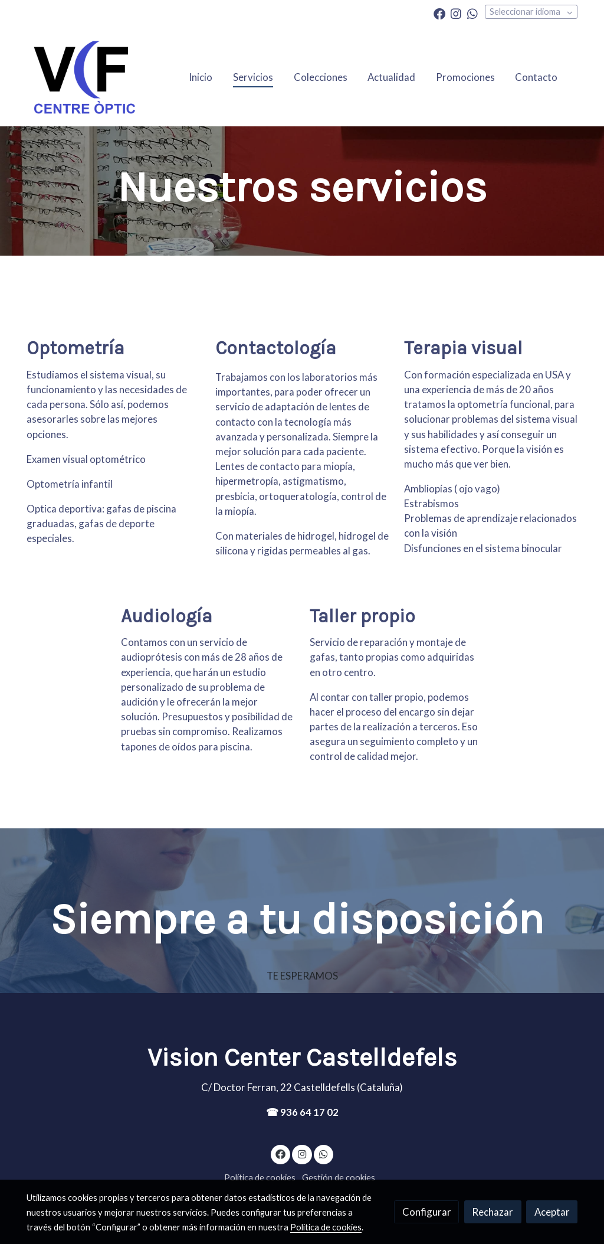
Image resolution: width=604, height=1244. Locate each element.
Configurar (426, 1212)
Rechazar (492, 1212)
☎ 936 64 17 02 (302, 1112)
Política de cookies (260, 1178)
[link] (84, 77)
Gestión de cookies (338, 1178)
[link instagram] (456, 13)
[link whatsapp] (472, 13)
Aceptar (552, 1212)
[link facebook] (439, 13)
